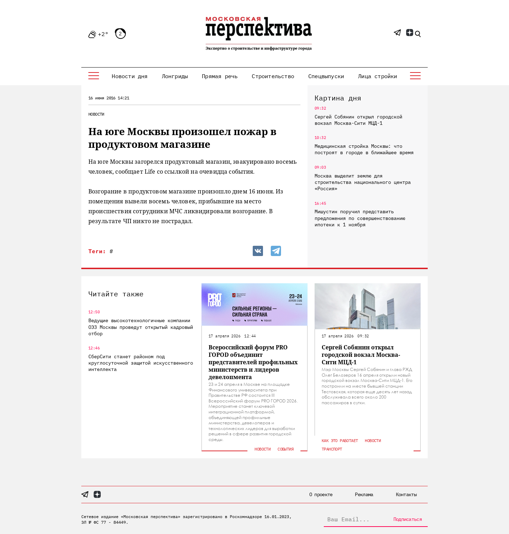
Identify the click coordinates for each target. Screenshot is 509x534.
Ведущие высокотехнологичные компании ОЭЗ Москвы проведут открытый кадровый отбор (140, 326)
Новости (96, 114)
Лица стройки (377, 76)
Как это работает (340, 440)
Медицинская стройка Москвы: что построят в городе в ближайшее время (364, 149)
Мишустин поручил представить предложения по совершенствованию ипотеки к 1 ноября (360, 217)
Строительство (273, 76)
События (285, 449)
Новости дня (129, 76)
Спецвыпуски (326, 76)
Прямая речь (220, 76)
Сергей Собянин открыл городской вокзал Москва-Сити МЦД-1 (358, 120)
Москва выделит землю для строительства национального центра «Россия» (363, 182)
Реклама (364, 494)
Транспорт (332, 449)
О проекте (321, 494)
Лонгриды (175, 76)
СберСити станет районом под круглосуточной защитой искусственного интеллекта (140, 362)
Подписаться (407, 519)
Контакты (406, 494)
